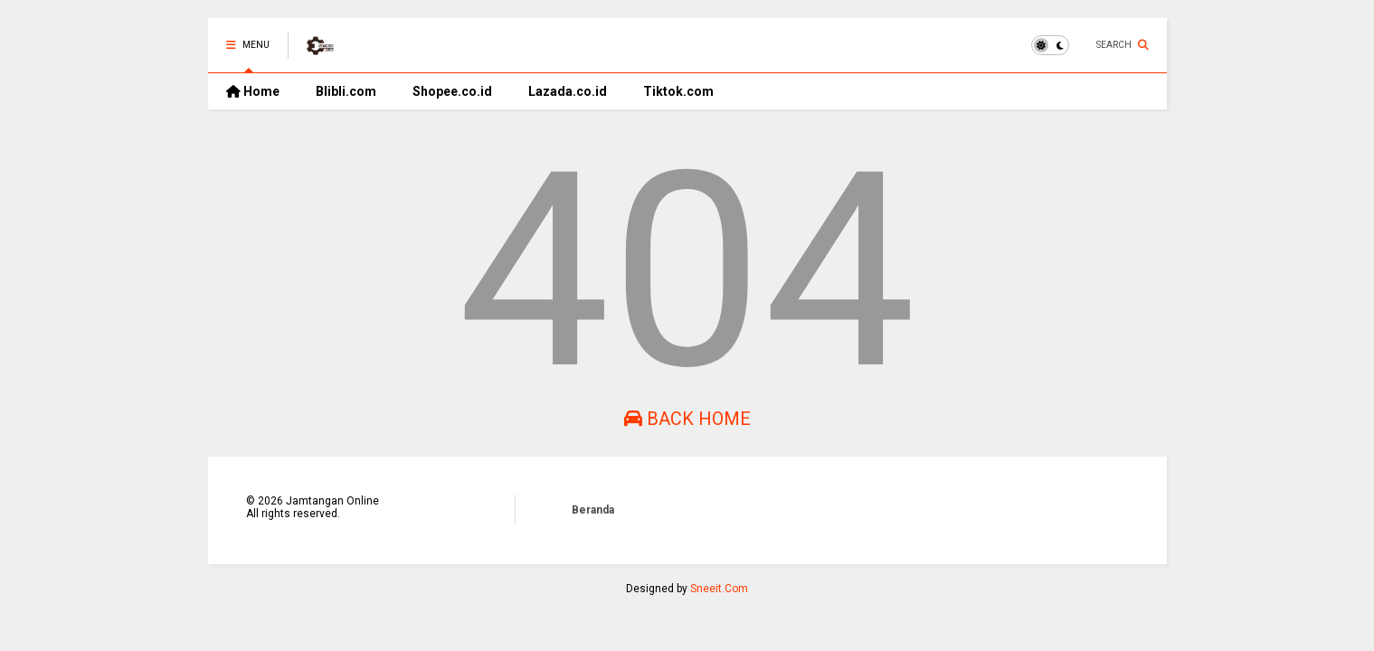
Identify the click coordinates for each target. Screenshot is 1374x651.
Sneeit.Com (719, 588)
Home (253, 91)
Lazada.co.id (567, 91)
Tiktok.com (678, 91)
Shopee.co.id (452, 91)
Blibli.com (346, 91)
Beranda (593, 510)
